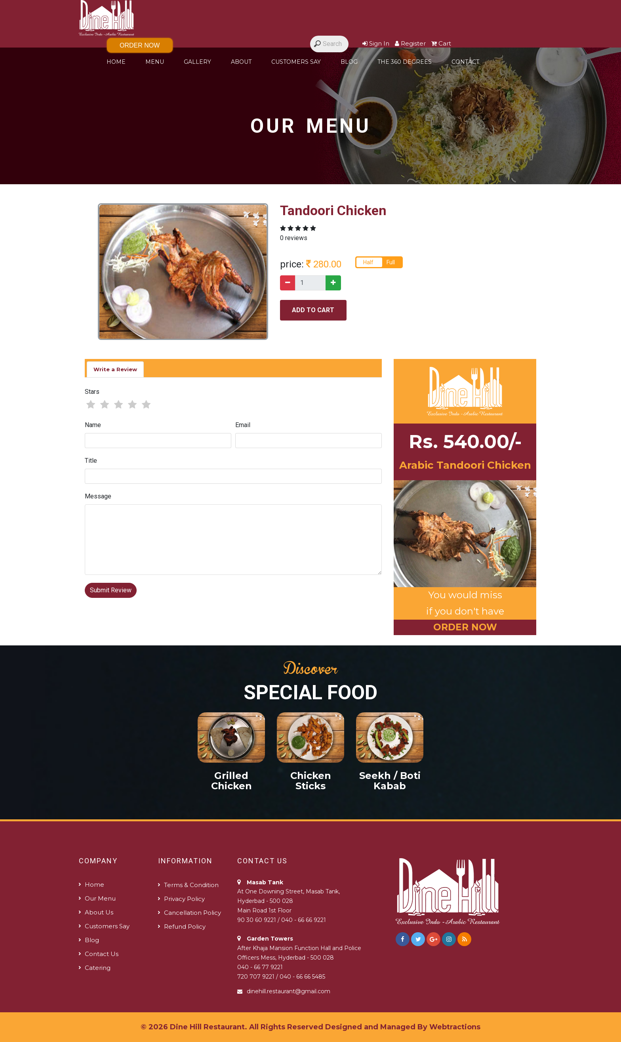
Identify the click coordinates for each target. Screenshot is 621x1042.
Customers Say (296, 61)
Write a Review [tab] (115, 369)
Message (98, 496)
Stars (92, 391)
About (241, 61)
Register (410, 43)
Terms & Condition (191, 885)
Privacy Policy (184, 899)
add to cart (313, 310)
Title (91, 460)
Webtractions (454, 1027)
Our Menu (100, 898)
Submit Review (110, 590)
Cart (441, 43)
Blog (349, 61)
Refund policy (185, 926)
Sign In (375, 43)
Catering (97, 967)
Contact (465, 61)
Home (116, 61)
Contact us (101, 954)
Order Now (140, 45)
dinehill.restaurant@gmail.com (288, 991)
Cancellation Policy (192, 912)
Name (93, 425)
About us (99, 912)
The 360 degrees (404, 61)
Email (242, 425)
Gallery (197, 61)
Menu (154, 61)
